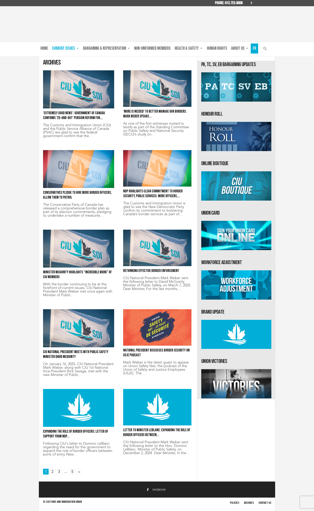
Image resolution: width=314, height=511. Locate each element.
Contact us (265, 503)
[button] (265, 49)
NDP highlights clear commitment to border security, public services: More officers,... (153, 193)
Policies (234, 503)
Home (44, 48)
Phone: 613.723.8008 (229, 3)
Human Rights (217, 48)
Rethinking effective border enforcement (151, 271)
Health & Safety (188, 48)
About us (239, 48)
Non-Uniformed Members (152, 48)
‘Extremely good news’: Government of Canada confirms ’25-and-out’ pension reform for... (74, 115)
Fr (254, 48)
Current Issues (65, 48)
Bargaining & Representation (106, 48)
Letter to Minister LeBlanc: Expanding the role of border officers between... (156, 432)
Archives (249, 503)
